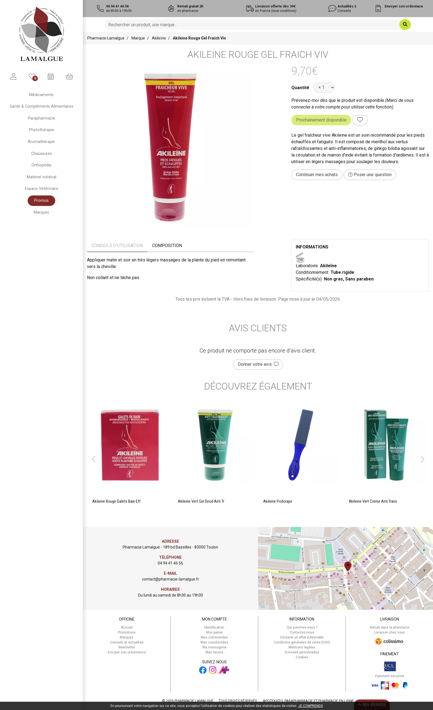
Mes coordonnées (214, 642)
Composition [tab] (167, 245)
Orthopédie (41, 165)
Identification (214, 627)
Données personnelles (302, 652)
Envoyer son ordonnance (127, 652)
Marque (138, 38)
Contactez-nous (302, 632)
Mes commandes (214, 637)
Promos (41, 200)
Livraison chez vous (389, 632)
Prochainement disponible (321, 120)
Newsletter (126, 647)
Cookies (302, 657)
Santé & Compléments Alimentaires (41, 106)
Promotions (127, 632)
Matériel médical (41, 177)
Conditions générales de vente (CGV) (302, 642)
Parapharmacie (41, 118)
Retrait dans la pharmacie (389, 627)
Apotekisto (308, 701)
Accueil (127, 627)
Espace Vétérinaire (41, 188)
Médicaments (41, 94)
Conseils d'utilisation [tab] (117, 245)
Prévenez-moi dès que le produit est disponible (337, 100)
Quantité (300, 87)
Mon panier (214, 632)
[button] (93, 459)
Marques (41, 212)
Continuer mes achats (317, 174)
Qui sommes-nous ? (302, 627)
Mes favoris (214, 652)
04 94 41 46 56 (170, 563)
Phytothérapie (41, 130)
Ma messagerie (214, 647)
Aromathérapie (41, 141)
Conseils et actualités (127, 642)
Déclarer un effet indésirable (302, 637)
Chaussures (41, 153)
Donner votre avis (258, 364)
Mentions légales (302, 647)
